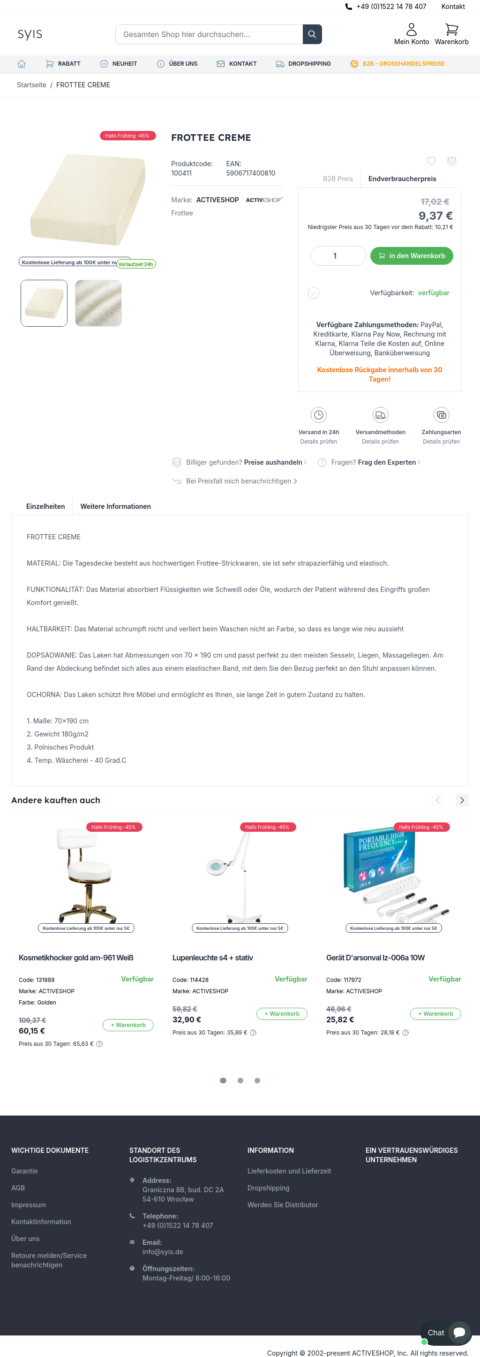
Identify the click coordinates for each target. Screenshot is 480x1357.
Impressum (28, 1205)
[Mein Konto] (411, 34)
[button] (446, 1332)
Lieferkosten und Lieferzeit (289, 1171)
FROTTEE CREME (83, 85)
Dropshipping (269, 1188)
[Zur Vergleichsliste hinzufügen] (451, 161)
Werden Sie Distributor (283, 1205)
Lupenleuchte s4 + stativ (212, 957)
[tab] (223, 1080)
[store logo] (51, 34)
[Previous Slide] (437, 800)
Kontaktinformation (41, 1222)
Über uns (25, 1238)
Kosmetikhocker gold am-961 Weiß (76, 957)
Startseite (31, 85)
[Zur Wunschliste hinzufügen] (431, 161)
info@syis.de (162, 1252)
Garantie (24, 1171)
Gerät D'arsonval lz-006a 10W (375, 957)
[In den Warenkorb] (128, 1025)
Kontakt (453, 6)
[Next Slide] (462, 800)
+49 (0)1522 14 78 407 (391, 6)
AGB (18, 1188)
